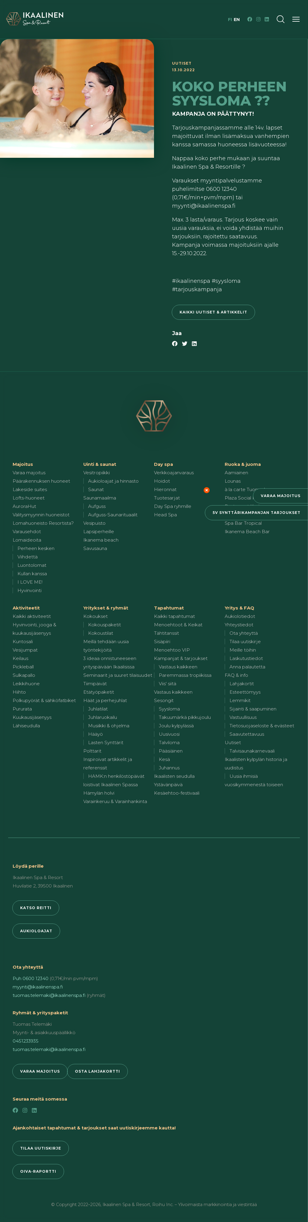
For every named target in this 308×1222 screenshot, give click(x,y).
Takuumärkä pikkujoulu (185, 717)
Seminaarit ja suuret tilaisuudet (117, 675)
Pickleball (23, 667)
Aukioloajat (36, 931)
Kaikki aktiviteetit (32, 616)
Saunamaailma (99, 498)
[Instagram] (258, 19)
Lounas (233, 481)
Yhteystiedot (239, 625)
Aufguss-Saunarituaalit (112, 515)
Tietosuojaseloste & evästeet (261, 726)
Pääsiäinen (171, 751)
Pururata (22, 709)
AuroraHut (24, 506)
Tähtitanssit (166, 633)
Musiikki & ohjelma (108, 726)
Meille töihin (242, 650)
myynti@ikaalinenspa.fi (38, 987)
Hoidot (162, 481)
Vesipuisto (94, 523)
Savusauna (95, 548)
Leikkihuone (26, 683)
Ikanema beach (101, 540)
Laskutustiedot (246, 658)
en (237, 19)
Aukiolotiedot (240, 616)
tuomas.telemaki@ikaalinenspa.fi (49, 995)
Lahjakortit (241, 683)
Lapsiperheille (98, 531)
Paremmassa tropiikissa (185, 675)
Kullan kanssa (32, 573)
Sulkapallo (24, 675)
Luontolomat (31, 565)
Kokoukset (95, 616)
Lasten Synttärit (105, 742)
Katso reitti (35, 908)
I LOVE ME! (29, 582)
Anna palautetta (247, 667)
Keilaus (20, 658)
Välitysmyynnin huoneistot (41, 515)
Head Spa (165, 515)
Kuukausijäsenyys (32, 717)
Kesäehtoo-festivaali (176, 793)
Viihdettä (27, 557)
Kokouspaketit (104, 625)
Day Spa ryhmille (172, 506)
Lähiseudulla (26, 726)
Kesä (164, 759)
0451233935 (25, 1041)
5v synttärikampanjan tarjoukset (256, 512)
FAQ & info (236, 675)
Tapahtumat (169, 608)
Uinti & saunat (99, 464)
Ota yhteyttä (243, 633)
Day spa (163, 464)
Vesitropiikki (96, 472)
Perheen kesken (35, 548)
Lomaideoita (27, 540)
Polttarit (92, 751)
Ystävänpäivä (168, 784)
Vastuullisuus (243, 717)
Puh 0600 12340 (30, 978)
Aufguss (97, 506)
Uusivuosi (169, 734)
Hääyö (95, 734)
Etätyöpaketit (98, 692)
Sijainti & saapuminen (252, 709)
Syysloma (169, 709)
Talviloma (169, 742)
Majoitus (23, 464)
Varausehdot (27, 531)
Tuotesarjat (167, 498)
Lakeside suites (30, 489)
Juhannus (169, 768)
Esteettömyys (244, 692)
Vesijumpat (25, 650)
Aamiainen (236, 472)
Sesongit (164, 700)
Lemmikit (240, 700)
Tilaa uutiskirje (245, 641)
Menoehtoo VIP (172, 650)
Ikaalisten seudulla (174, 776)
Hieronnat (165, 489)
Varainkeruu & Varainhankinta (115, 801)
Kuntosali (23, 641)
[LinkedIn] (267, 19)
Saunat (96, 489)
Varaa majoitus (280, 495)
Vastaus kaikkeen (178, 667)
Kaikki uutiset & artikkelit (213, 312)
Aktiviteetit (26, 608)
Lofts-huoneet (29, 498)
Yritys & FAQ (239, 608)
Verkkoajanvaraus (174, 472)
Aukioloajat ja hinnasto (113, 481)
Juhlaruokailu (102, 717)
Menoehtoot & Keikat (178, 625)
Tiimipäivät (95, 683)
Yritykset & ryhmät (105, 608)
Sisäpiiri (162, 641)
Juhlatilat (98, 709)
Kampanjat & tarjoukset (181, 658)
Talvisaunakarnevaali (252, 751)
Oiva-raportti (38, 1171)
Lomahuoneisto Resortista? (43, 523)
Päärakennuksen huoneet (41, 481)
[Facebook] (249, 19)
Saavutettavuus (246, 734)
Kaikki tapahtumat (174, 616)
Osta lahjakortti (97, 1071)
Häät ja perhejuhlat (105, 700)
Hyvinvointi (29, 590)
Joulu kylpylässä (176, 726)
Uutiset (233, 742)
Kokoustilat (100, 633)
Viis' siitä (167, 683)
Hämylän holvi (98, 793)
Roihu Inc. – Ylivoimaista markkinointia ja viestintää (204, 1204)
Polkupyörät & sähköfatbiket (44, 700)
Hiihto (19, 692)
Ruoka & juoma (243, 464)
